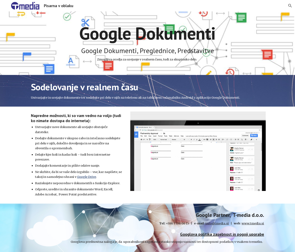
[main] (147, 43)
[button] (290, 6)
